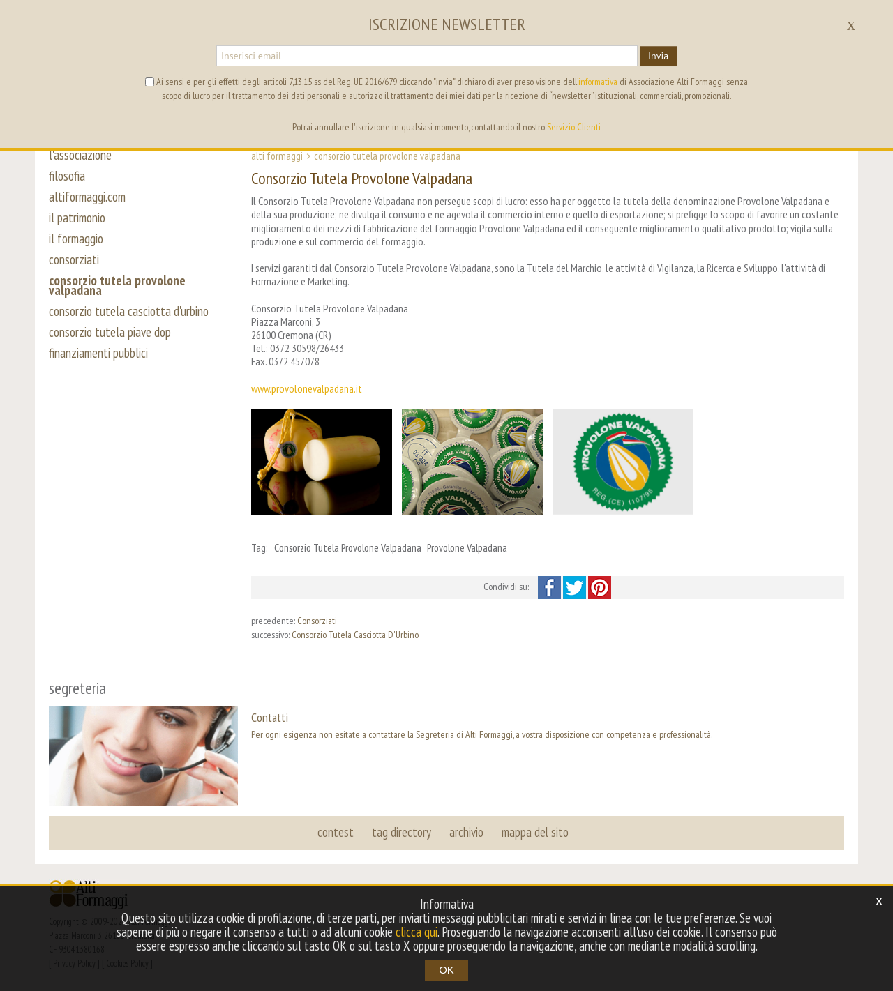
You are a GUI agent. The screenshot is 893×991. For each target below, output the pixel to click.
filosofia (67, 176)
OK (446, 970)
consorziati (74, 259)
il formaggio (76, 238)
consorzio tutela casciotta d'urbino (129, 311)
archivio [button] (466, 832)
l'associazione (80, 155)
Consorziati (317, 620)
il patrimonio (77, 217)
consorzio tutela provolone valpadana (117, 285)
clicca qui (416, 931)
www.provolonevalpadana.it (306, 388)
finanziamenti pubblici (98, 353)
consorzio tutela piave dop (110, 332)
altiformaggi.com (87, 197)
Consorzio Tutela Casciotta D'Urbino (355, 634)
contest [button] (335, 832)
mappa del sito (535, 832)
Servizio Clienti (574, 127)
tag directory (401, 832)
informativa (597, 81)
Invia (658, 56)
